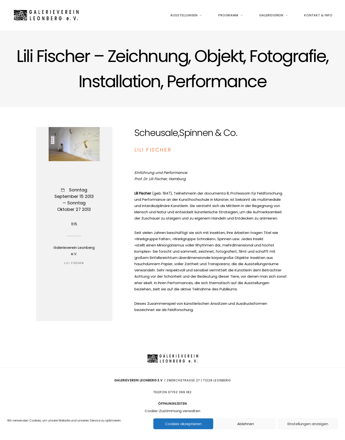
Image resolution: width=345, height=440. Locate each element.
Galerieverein (271, 15)
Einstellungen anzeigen (308, 423)
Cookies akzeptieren (183, 423)
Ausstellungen (183, 15)
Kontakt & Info (318, 15)
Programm (228, 15)
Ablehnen (245, 423)
